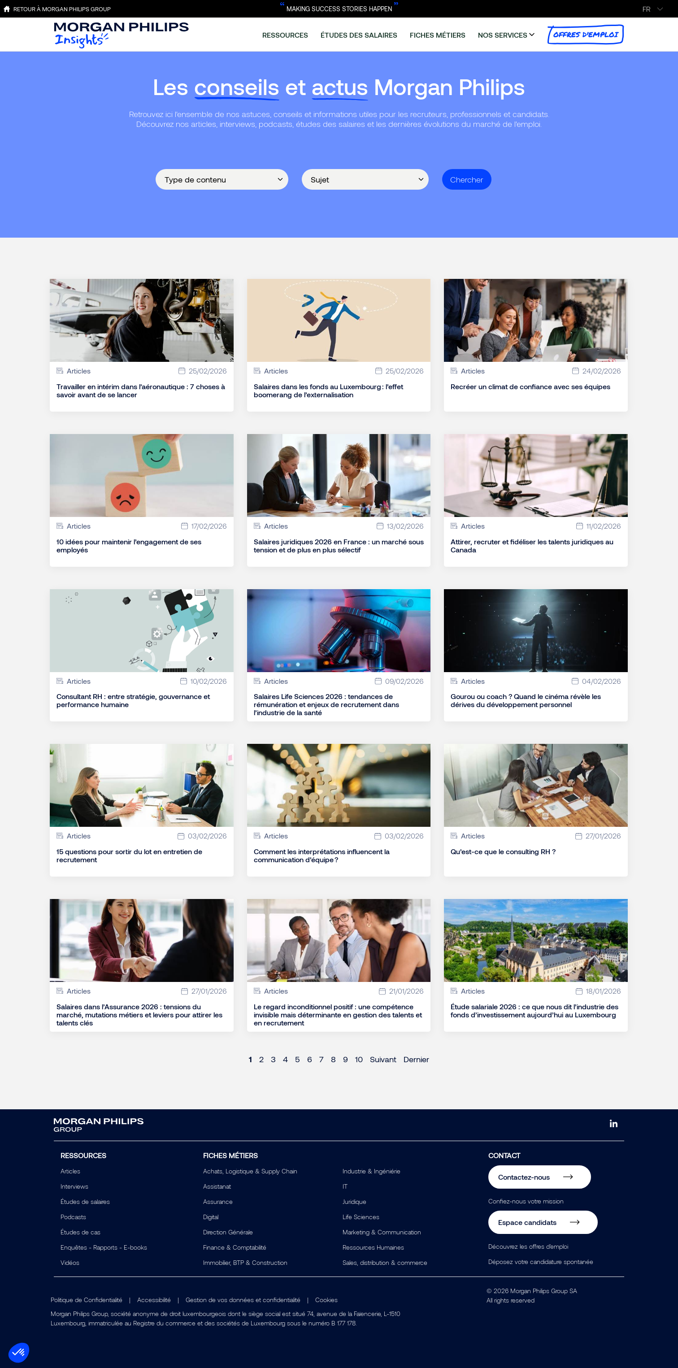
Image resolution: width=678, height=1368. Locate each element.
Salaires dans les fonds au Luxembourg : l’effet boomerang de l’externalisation (328, 390)
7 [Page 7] (321, 1059)
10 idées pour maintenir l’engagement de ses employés (128, 546)
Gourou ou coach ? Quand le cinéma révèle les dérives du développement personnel (526, 700)
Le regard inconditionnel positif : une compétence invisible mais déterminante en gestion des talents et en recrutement (338, 1015)
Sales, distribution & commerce (385, 1262)
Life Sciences (361, 1216)
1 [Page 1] (250, 1059)
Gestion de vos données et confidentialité (243, 1299)
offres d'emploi (585, 34)
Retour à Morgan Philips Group (62, 9)
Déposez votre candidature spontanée (540, 1261)
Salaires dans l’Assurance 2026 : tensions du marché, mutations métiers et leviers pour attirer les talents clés (139, 1015)
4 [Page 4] (285, 1059)
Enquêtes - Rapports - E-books (104, 1247)
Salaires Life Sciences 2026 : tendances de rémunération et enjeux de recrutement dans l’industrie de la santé (326, 704)
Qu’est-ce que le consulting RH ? (503, 851)
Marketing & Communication (382, 1232)
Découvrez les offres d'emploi (528, 1246)
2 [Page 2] (261, 1059)
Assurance (218, 1201)
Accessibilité (154, 1299)
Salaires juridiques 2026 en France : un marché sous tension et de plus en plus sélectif (339, 546)
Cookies (326, 1299)
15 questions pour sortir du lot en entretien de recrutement (129, 855)
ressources (285, 34)
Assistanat (217, 1186)
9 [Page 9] (345, 1059)
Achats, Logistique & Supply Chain (250, 1171)
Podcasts (73, 1216)
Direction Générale (228, 1232)
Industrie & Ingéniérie (371, 1171)
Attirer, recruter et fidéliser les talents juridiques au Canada (532, 546)
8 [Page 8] (333, 1059)
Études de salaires (85, 1201)
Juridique (354, 1201)
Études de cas (80, 1232)
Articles (70, 1171)
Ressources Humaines (373, 1247)
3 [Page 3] (273, 1059)
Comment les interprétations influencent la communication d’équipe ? (322, 855)
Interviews (74, 1186)
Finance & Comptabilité (234, 1247)
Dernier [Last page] (416, 1059)
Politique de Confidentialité (86, 1299)
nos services (502, 34)
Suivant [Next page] (383, 1059)
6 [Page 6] (309, 1059)
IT (345, 1186)
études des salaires (359, 34)
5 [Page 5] (297, 1059)
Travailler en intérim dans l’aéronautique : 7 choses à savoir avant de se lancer (140, 390)
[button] (19, 1353)
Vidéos (70, 1262)
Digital (210, 1216)
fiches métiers (437, 34)
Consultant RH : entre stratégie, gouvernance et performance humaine (133, 700)
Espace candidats (527, 1222)
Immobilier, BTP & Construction (245, 1262)
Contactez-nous (524, 1177)
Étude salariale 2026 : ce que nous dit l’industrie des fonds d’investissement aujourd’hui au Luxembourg (534, 1011)
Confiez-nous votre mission (526, 1201)
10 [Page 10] (359, 1059)
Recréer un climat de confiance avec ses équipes (530, 386)
